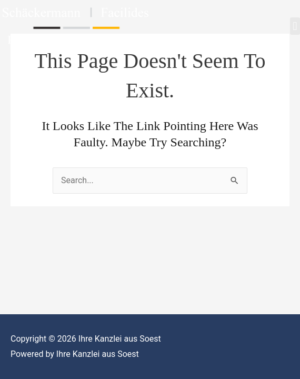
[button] (295, 26)
